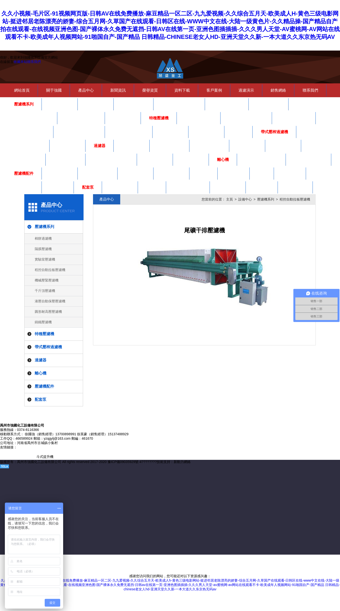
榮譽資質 (150, 90)
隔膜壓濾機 (95, 104)
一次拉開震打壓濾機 (246, 118)
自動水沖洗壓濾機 (128, 132)
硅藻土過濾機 (209, 146)
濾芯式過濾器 (25, 159)
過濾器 (99, 146)
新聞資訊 (118, 90)
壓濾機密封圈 (97, 173)
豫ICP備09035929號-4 (125, 462)
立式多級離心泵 (188, 187)
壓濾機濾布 (171, 173)
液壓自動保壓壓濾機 (31, 118)
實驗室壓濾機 (133, 104)
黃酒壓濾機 (170, 132)
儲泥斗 (238, 132)
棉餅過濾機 (59, 104)
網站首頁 (22, 90)
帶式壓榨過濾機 (274, 132)
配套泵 (88, 187)
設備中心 (245, 199)
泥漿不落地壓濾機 (29, 132)
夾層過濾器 (155, 159)
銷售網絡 (278, 90)
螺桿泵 (152, 187)
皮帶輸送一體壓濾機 (79, 132)
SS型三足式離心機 (261, 159)
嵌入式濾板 (24, 187)
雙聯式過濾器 (65, 159)
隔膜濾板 (290, 173)
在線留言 (7, 62)
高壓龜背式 (283, 146)
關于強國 (54, 90)
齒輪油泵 (262, 187)
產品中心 (86, 90)
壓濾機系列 (24, 104)
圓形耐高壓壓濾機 (81, 118)
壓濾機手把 (59, 173)
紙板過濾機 (131, 146)
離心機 (223, 159)
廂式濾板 (233, 173)
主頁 (229, 199)
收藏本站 (20, 62)
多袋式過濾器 (169, 146)
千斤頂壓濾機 (268, 104)
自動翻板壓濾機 (198, 118)
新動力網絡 (182, 462)
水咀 (262, 173)
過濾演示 (246, 90)
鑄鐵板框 (58, 187)
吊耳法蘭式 (191, 159)
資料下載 (182, 90)
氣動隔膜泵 (120, 187)
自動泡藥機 (67, 146)
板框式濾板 (135, 173)
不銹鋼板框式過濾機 (111, 159)
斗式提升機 (44, 457)
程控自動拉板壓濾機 (179, 104)
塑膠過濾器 (247, 146)
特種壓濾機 (159, 118)
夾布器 (203, 173)
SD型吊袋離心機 (308, 159)
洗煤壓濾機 (206, 132)
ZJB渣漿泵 (295, 187)
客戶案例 (214, 90)
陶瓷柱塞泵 (228, 187)
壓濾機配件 (24, 173)
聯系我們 (34, 62)
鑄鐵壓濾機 (123, 118)
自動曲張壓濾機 (293, 118)
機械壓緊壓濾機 (226, 104)
